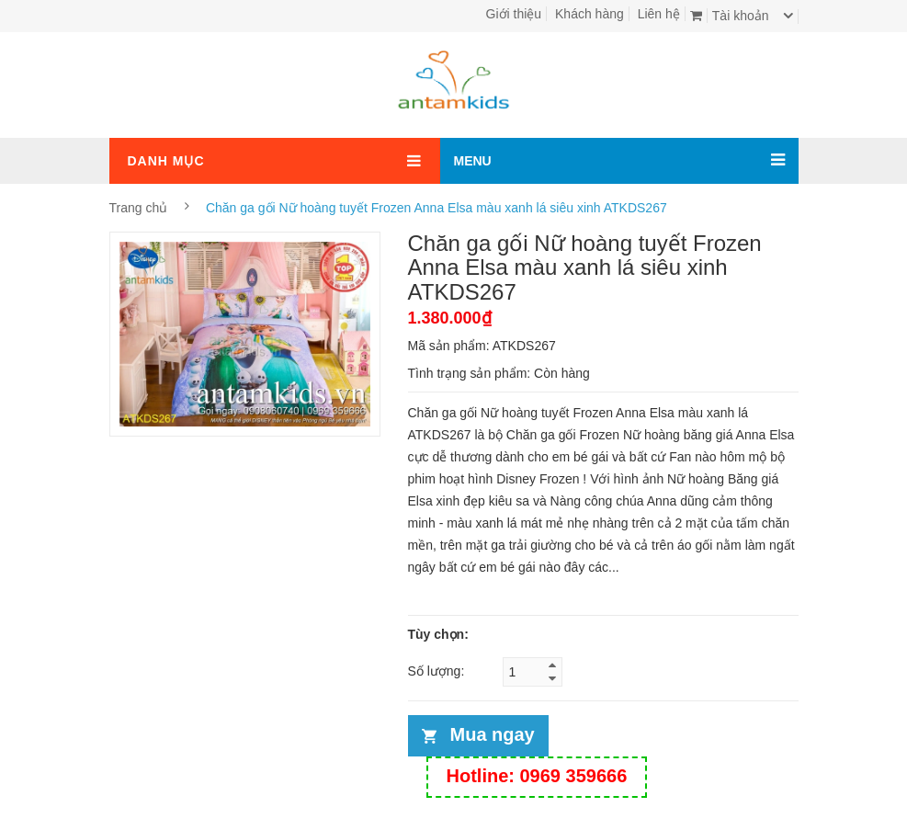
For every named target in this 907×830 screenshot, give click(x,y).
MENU (473, 160)
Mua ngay (492, 734)
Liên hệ (659, 13)
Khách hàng (589, 13)
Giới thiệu (514, 13)
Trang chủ (138, 207)
